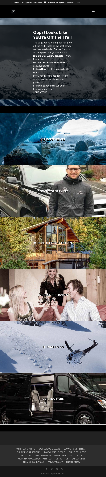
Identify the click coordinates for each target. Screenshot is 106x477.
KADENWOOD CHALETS (49, 448)
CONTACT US (40, 92)
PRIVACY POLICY (55, 462)
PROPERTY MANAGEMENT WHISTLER (35, 458)
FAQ (71, 455)
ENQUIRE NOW (73, 462)
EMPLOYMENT (78, 458)
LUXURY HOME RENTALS (75, 448)
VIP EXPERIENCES (43, 455)
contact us (38, 79)
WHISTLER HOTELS (77, 452)
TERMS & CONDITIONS (33, 462)
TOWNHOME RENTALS (54, 452)
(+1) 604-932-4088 (34, 2)
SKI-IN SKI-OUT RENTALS (28, 452)
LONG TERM (60, 455)
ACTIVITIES (26, 455)
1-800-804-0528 (19, 2)
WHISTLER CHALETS (25, 448)
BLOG (79, 455)
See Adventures (41, 65)
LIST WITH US (62, 458)
